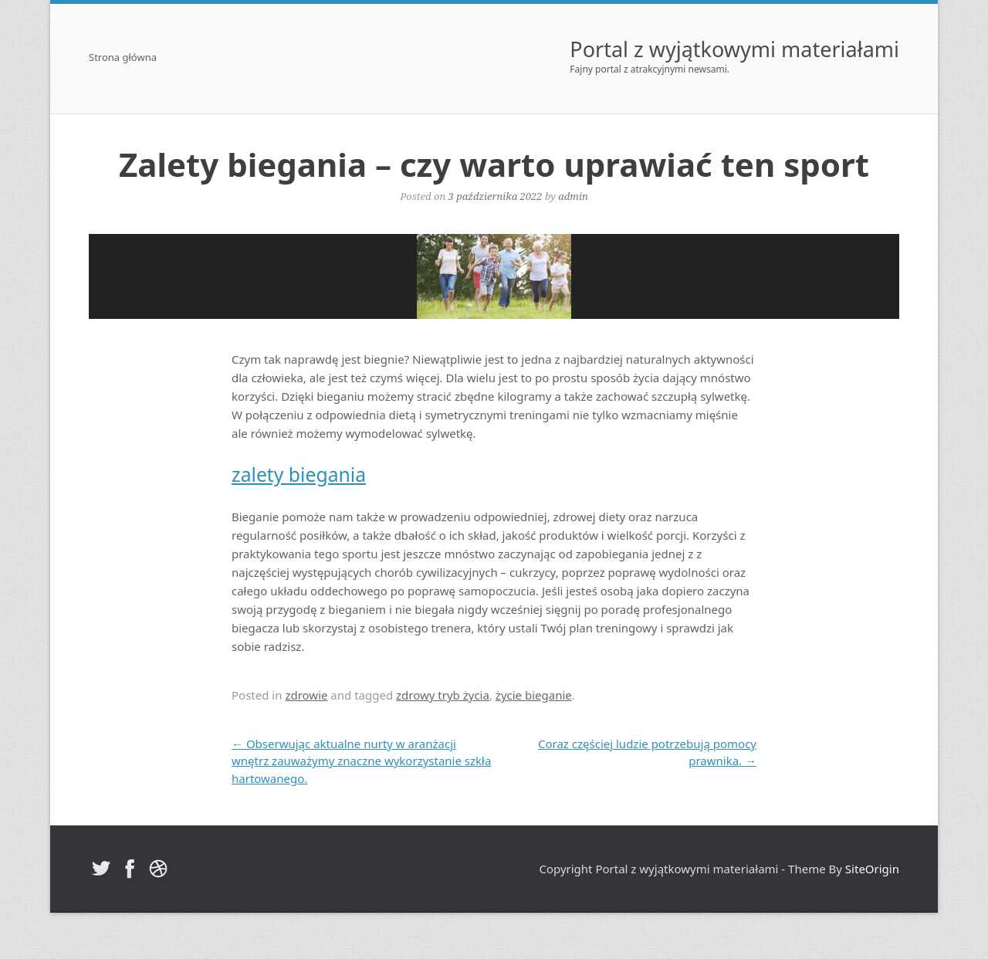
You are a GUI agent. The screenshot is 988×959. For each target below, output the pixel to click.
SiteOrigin (872, 868)
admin (572, 196)
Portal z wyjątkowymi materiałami (734, 49)
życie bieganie (534, 695)
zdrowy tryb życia (442, 695)
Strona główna (123, 58)
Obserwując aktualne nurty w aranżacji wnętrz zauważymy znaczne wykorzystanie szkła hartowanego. (361, 761)
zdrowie (306, 695)
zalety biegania (299, 474)
